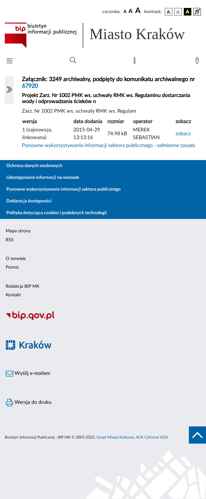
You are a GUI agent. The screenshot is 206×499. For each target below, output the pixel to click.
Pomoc (12, 267)
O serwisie (16, 259)
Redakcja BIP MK (22, 286)
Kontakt (13, 295)
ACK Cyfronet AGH (152, 437)
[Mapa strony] (135, 62)
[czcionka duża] (139, 11)
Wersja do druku (28, 402)
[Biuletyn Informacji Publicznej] (103, 319)
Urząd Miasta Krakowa (115, 437)
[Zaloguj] (198, 62)
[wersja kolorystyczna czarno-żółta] (187, 12)
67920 (30, 86)
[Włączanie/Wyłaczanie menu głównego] (9, 61)
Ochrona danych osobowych (34, 166)
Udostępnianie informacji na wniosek (42, 177)
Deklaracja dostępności (29, 201)
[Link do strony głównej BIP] (103, 35)
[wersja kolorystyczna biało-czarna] (178, 12)
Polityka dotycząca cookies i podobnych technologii (56, 213)
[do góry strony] (197, 435)
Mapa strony (18, 231)
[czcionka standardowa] (125, 11)
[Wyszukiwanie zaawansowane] (73, 60)
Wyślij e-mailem (28, 373)
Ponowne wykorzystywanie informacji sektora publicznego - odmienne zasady (108, 145)
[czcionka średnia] (130, 11)
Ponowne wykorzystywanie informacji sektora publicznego (63, 189)
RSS (10, 240)
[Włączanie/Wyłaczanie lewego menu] (9, 90)
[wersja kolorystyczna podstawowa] (168, 12)
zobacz (183, 133)
